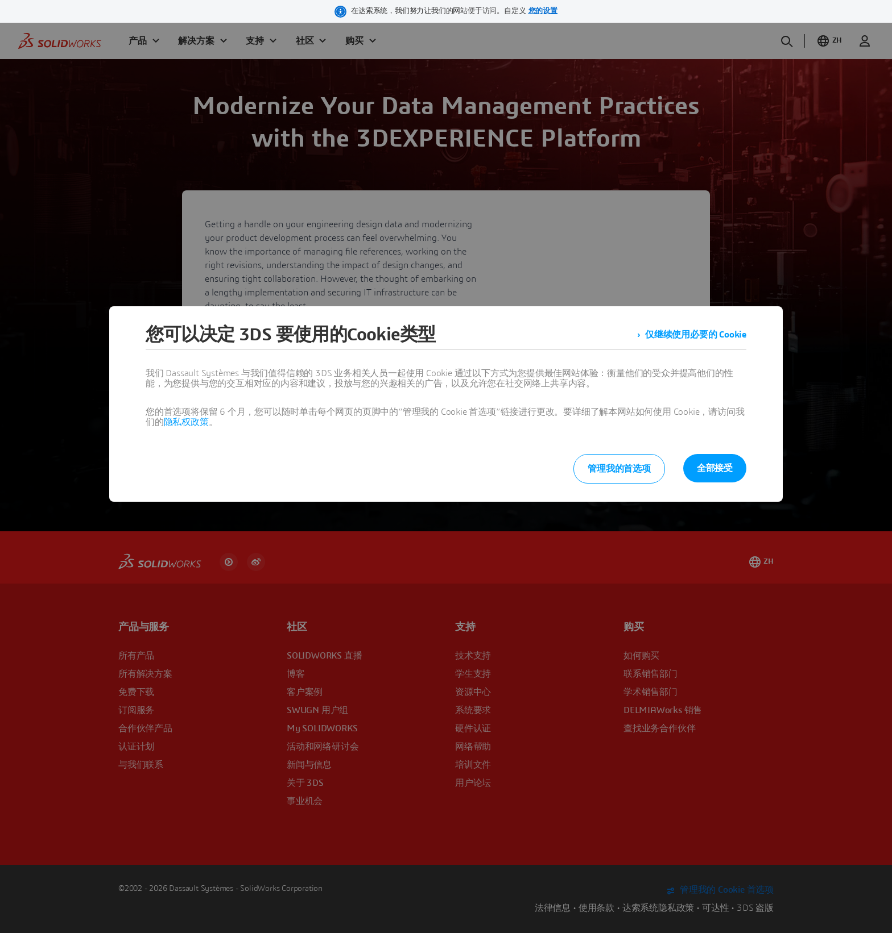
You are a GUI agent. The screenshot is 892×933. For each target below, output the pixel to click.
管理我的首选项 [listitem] (619, 468)
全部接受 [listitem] (715, 468)
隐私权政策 (186, 422)
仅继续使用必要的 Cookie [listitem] (695, 334)
